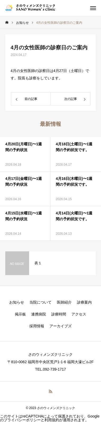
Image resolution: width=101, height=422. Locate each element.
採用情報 (36, 326)
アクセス (78, 314)
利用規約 (51, 420)
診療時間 (58, 314)
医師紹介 (64, 302)
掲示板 (20, 314)
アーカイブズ (60, 326)
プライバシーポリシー (22, 420)
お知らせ (16, 302)
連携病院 (38, 314)
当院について (40, 302)
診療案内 (84, 302)
